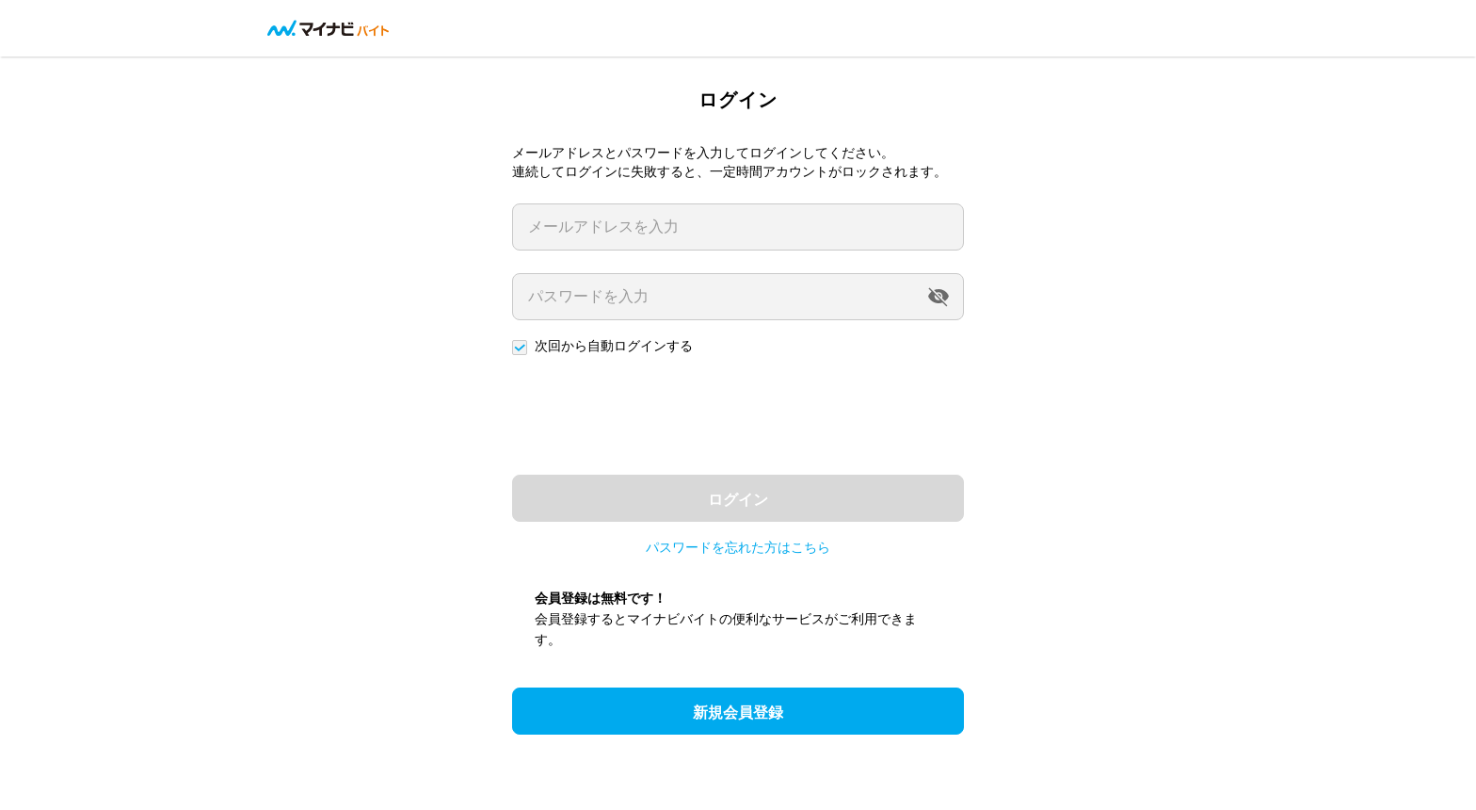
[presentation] (655, 415)
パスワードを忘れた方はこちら (738, 547)
